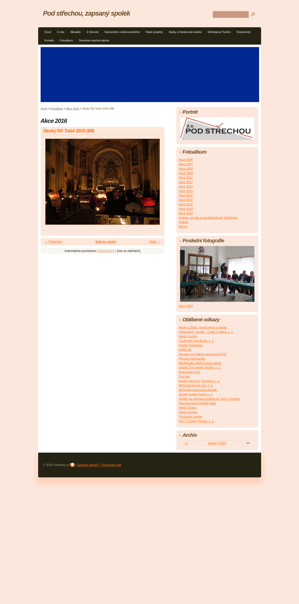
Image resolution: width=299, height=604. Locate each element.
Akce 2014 (186, 195)
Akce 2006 (186, 160)
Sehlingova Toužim (219, 31)
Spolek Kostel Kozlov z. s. (196, 394)
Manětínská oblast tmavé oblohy (200, 363)
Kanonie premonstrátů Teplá (197, 403)
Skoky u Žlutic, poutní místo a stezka (203, 327)
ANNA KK (185, 350)
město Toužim (188, 336)
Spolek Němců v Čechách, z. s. (199, 381)
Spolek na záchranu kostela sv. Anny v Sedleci (209, 399)
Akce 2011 (186, 182)
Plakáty (184, 222)
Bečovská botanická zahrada (198, 390)
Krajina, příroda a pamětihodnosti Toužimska (208, 218)
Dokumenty (244, 31)
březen (212, 443)
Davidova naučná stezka (94, 40)
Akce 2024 (186, 213)
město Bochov (188, 412)
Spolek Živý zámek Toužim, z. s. (200, 367)
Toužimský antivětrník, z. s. (196, 341)
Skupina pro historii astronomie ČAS (203, 354)
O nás (60, 31)
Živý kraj (184, 376)
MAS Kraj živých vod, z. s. (196, 385)
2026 (222, 443)
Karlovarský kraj (189, 372)
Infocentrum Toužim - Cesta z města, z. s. (206, 332)
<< (186, 443)
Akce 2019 (186, 209)
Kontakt (49, 40)
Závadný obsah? (88, 465)
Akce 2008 (186, 168)
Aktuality (75, 31)
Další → (154, 242)
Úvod (48, 31)
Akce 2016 (72, 108)
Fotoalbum (66, 40)
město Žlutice (187, 408)
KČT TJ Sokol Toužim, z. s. (196, 421)
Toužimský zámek (190, 416)
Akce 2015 (186, 200)
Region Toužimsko (191, 345)
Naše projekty (154, 31)
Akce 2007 (186, 164)
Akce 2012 (186, 186)
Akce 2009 (186, 173)
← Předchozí (53, 242)
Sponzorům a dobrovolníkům (122, 31)
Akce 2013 (186, 191)
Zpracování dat (111, 465)
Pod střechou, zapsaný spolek (86, 13)
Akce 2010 (186, 177)
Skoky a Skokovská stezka (185, 31)
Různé (183, 226)
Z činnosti (93, 31)
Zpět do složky (105, 242)
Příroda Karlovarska (192, 358)
